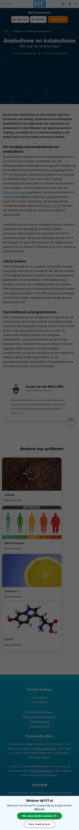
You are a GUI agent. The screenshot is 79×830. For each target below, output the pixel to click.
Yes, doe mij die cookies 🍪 (39, 816)
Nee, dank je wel (39, 824)
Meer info (39, 809)
